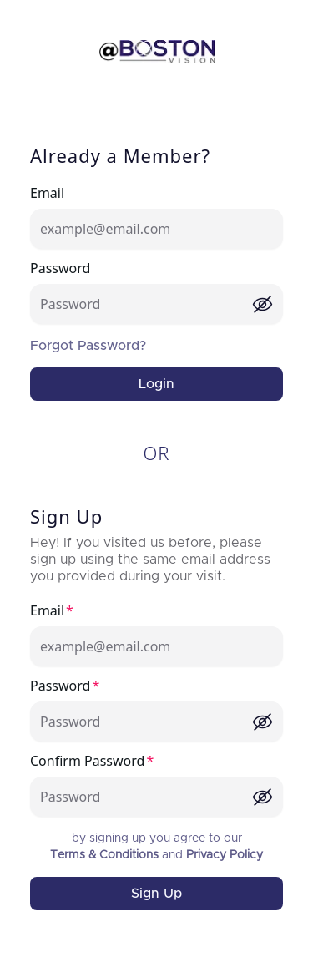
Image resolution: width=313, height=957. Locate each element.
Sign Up (156, 893)
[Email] (156, 229)
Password (60, 268)
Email (47, 193)
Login (156, 384)
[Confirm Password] (146, 797)
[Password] (146, 304)
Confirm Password (87, 761)
